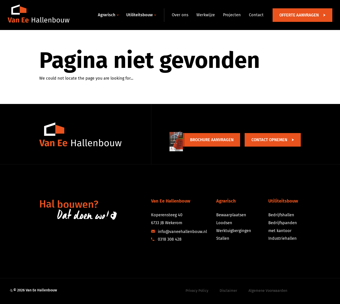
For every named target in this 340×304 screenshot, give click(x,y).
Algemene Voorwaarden (267, 290)
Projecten (232, 14)
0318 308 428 (166, 239)
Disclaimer (228, 290)
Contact (256, 14)
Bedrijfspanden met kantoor (282, 226)
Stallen (222, 238)
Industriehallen (282, 238)
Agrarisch (106, 14)
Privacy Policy (197, 290)
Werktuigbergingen (233, 230)
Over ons (180, 14)
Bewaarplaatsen (231, 214)
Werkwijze (205, 14)
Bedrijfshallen (281, 214)
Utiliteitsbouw (139, 14)
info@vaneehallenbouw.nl (179, 231)
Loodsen (224, 222)
